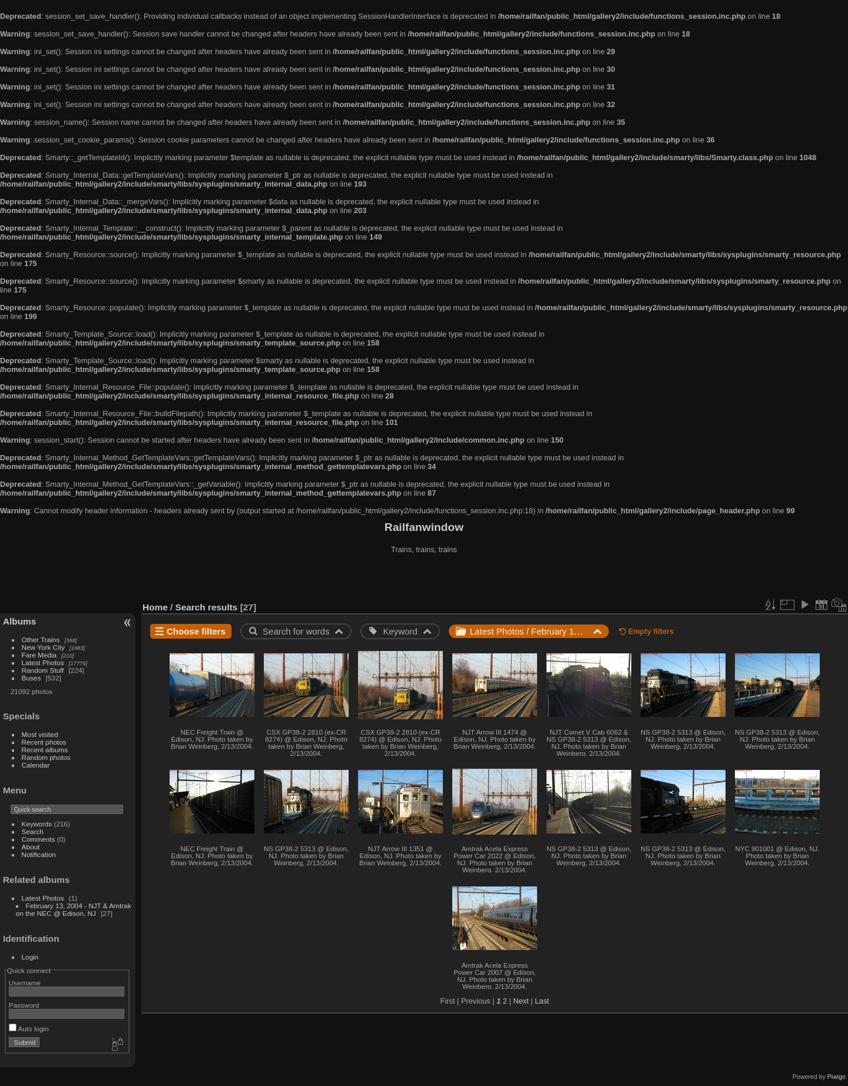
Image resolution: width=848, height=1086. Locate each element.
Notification (39, 854)
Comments (38, 839)
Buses (31, 678)
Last (542, 1001)
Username (25, 983)
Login (30, 957)
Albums (19, 621)
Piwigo (836, 1076)
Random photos (46, 757)
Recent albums (45, 749)
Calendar (36, 765)
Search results (206, 607)
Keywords (37, 824)
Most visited (40, 734)
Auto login (29, 1028)
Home (155, 607)
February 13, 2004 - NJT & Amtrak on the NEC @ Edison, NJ (73, 909)
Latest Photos (43, 662)
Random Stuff (43, 670)
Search (33, 831)
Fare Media (39, 655)
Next (520, 1001)
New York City (43, 647)
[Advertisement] (424, 579)
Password (24, 1005)
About (31, 847)
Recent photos (44, 742)
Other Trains (41, 639)
